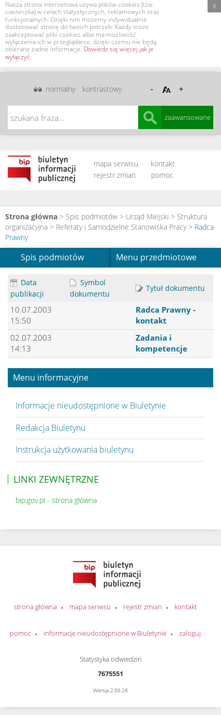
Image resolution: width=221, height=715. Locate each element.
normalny (60, 89)
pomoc (162, 175)
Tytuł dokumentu (170, 288)
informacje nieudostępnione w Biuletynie (105, 633)
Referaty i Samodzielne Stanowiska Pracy (121, 227)
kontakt (163, 164)
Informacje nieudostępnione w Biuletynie (91, 405)
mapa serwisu (116, 164)
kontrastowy (102, 89)
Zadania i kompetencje (161, 343)
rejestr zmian (115, 175)
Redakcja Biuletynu (50, 427)
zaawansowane (188, 117)
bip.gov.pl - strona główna (56, 500)
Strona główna (31, 216)
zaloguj (190, 633)
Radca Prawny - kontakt (166, 315)
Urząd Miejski (147, 216)
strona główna (35, 606)
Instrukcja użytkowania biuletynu (75, 449)
